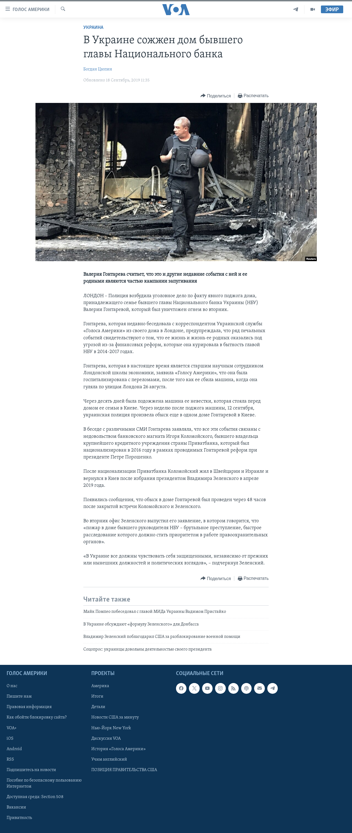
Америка (100, 686)
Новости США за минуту (115, 717)
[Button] (215, 96)
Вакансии (16, 807)
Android (14, 749)
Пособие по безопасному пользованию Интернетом (44, 783)
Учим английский (109, 759)
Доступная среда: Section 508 (35, 797)
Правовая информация (29, 707)
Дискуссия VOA (106, 738)
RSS (10, 759)
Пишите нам (19, 696)
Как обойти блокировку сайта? (37, 717)
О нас (12, 686)
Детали (98, 707)
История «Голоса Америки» (118, 749)
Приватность (19, 818)
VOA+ (12, 728)
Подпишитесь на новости (31, 770)
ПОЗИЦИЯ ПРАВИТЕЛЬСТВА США (124, 770)
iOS (10, 738)
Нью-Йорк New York (111, 728)
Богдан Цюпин (97, 69)
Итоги (97, 696)
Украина (93, 27)
